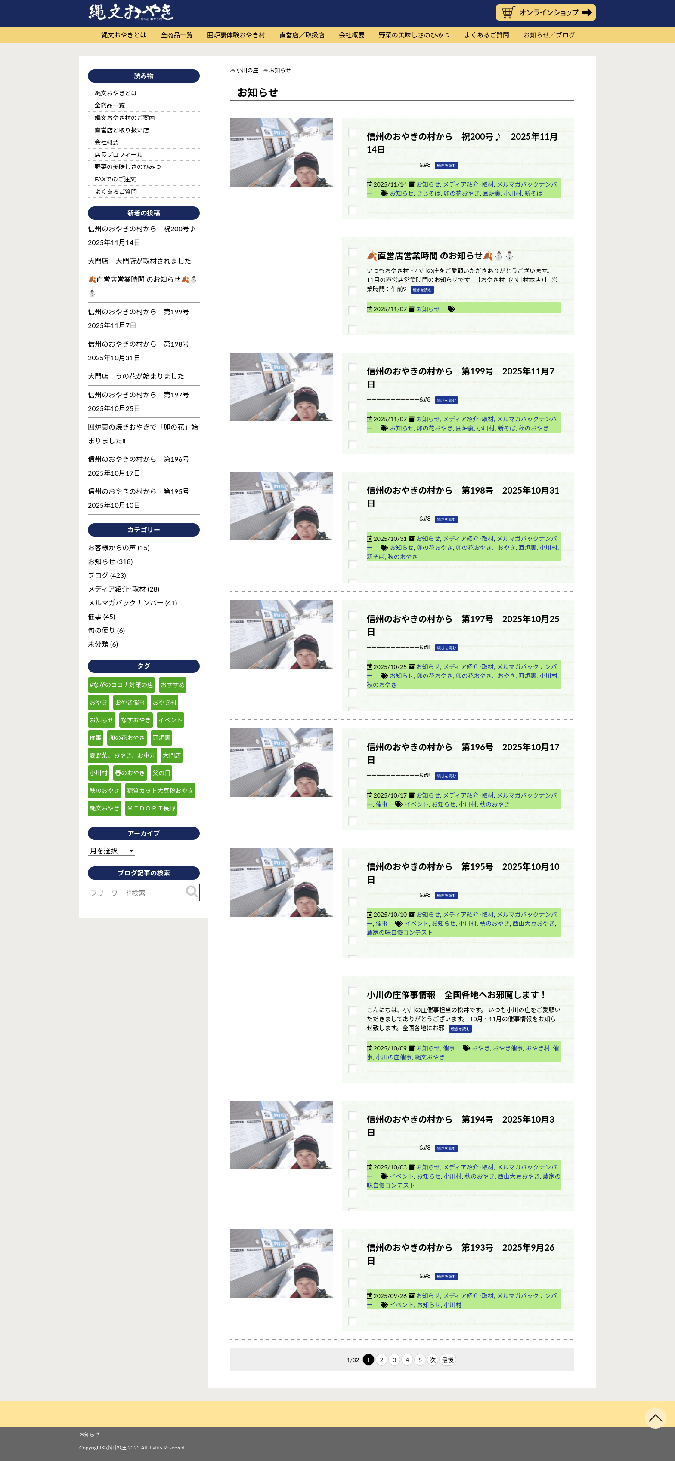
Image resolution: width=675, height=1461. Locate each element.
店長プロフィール (119, 154)
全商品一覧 (177, 35)
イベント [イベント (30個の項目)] (170, 720)
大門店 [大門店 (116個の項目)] (172, 755)
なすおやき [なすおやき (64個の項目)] (136, 720)
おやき (481, 1048)
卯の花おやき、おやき (485, 547)
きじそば (429, 193)
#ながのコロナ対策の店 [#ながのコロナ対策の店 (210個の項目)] (121, 684)
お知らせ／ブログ (549, 35)
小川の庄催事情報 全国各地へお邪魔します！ (457, 994)
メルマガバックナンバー (126, 603)
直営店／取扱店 (302, 35)
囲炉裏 (492, 193)
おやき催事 (508, 1048)
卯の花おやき (461, 193)
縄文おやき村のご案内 (125, 117)
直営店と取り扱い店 (122, 130)
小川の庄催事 (394, 1057)
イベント (417, 804)
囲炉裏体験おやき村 (236, 35)
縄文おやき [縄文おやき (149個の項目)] (105, 808)
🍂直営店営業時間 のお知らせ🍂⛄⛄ (441, 255)
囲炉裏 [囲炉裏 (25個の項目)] (161, 737)
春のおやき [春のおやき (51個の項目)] (130, 773)
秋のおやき (534, 428)
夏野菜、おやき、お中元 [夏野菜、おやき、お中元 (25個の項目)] (122, 755)
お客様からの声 (112, 547)
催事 (382, 804)
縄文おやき (430, 1057)
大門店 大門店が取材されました (139, 261)
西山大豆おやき (534, 923)
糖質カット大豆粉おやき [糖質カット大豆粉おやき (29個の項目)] (160, 790)
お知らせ (428, 184)
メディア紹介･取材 (468, 184)
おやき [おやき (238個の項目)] (99, 702)
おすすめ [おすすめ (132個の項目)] (173, 684)
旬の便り (101, 630)
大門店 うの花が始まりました (136, 376)
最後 (448, 1359)
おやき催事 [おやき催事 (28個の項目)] (130, 702)
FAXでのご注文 (115, 179)
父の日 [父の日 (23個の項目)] (161, 773)
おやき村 (538, 1048)
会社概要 (352, 35)
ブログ (98, 575)
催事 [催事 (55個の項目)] (96, 737)
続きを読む (446, 165)
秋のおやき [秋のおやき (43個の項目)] (105, 790)
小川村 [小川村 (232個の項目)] (99, 773)
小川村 (513, 193)
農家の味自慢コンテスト (400, 932)
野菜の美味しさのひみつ (414, 35)
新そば (534, 193)
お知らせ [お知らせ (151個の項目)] (102, 720)
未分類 (98, 644)
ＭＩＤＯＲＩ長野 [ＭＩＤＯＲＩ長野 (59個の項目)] (151, 808)
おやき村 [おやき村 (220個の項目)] (164, 702)
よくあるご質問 (486, 35)
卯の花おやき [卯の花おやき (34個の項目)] (127, 737)
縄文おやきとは (123, 35)
